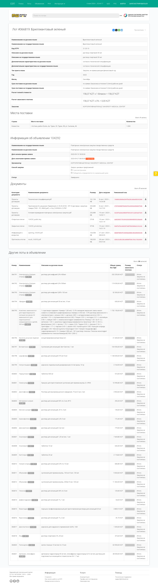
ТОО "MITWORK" (16, 574)
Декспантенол (24, 527)
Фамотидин (23, 509)
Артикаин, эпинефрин (27, 554)
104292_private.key (35, 226)
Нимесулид (23, 383)
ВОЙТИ (123, 4)
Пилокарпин (23, 545)
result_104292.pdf (34, 239)
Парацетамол (24, 374)
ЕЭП (12, 3)
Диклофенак (23, 392)
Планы (21, 4)
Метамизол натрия (26, 401)
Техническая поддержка (123, 577)
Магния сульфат (25, 410)
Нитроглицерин (24, 365)
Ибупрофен (23, 473)
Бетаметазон (24, 347)
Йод (20, 536)
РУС (115, 4)
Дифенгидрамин (25, 500)
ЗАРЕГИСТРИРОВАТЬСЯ (138, 4)
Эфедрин (22, 301)
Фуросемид (23, 518)
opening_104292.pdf (35, 233)
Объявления (39, 4)
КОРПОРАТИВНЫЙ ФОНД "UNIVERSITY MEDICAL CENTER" (104, 106)
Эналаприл (23, 437)
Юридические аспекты (52, 581)
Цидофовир (23, 356)
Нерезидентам (85, 581)
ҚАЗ (108, 4)
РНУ (49, 4)
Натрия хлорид (24, 464)
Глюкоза (22, 491)
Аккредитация (84, 577)
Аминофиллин (24, 419)
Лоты (29, 4)
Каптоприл (23, 455)
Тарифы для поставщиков (88, 579)
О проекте (48, 577)
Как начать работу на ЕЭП (53, 579)
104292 (55, 138)
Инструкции (60, 4)
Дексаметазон (24, 428)
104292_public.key (34, 219)
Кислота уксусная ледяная (29, 338)
